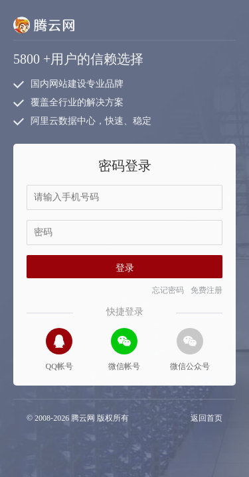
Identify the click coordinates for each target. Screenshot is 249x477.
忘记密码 (168, 290)
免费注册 (206, 290)
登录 (125, 268)
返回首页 (206, 418)
